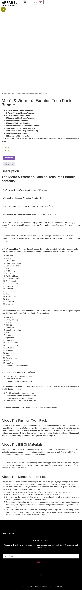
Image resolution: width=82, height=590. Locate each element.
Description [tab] (9, 164)
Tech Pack (11, 94)
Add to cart (9, 158)
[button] (24, 2)
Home (4, 94)
